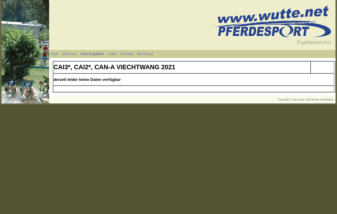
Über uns (70, 54)
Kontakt (127, 54)
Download (145, 54)
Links (112, 54)
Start (54, 54)
